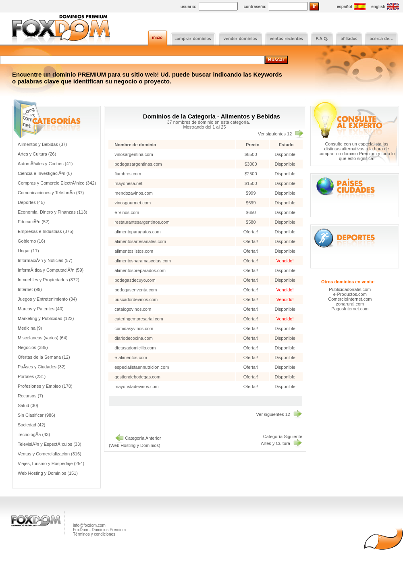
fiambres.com (127, 173)
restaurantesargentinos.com (141, 222)
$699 (251, 202)
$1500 (251, 183)
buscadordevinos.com (136, 299)
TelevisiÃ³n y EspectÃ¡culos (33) (49, 444)
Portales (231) (32, 376)
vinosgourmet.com (132, 202)
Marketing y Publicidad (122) (46, 318)
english (378, 6)
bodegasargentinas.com (138, 164)
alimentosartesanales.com (140, 241)
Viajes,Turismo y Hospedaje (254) (51, 463)
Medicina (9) (30, 328)
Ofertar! (251, 231)
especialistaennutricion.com (141, 367)
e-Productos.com (350, 294)
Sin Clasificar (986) (36, 415)
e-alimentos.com (130, 357)
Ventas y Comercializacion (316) (49, 453)
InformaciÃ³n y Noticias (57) (45, 260)
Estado (286, 144)
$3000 (251, 164)
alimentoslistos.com (133, 251)
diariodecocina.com (133, 338)
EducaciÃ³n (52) (34, 221)
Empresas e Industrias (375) (45, 231)
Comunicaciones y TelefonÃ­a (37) (51, 192)
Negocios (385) (33, 347)
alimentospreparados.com (140, 270)
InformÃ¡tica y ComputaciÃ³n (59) (50, 270)
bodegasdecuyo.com (135, 280)
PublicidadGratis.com (350, 289)
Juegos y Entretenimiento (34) (47, 299)
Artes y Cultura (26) (37, 154)
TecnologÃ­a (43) (34, 434)
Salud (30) (28, 405)
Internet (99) (30, 289)
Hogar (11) (28, 250)
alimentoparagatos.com (137, 231)
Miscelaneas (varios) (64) (42, 337)
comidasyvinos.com (133, 328)
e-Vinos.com (126, 212)
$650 (251, 212)
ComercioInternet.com (350, 299)
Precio (253, 144)
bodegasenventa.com (135, 289)
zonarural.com (350, 303)
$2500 (251, 173)
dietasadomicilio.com (135, 347)
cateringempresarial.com (138, 318)
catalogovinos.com (132, 309)
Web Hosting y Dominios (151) (48, 473)
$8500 (251, 154)
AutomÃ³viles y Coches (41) (45, 163)
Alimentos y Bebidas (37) (42, 144)
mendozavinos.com (133, 193)
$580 (251, 222)
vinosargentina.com (133, 154)
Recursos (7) (30, 395)
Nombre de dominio (135, 144)
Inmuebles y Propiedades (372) (48, 279)
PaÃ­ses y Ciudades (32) (42, 366)
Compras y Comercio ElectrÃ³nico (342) (57, 183)
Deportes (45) (31, 202)
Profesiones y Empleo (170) (45, 386)
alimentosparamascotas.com (142, 260)
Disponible (284, 154)
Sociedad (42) (32, 424)
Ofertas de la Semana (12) (44, 357)
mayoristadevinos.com (136, 386)
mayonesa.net (128, 183)
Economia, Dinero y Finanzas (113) (52, 212)
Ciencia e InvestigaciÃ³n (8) (45, 173)
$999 (251, 193)
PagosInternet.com (349, 308)
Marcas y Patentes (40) (41, 308)
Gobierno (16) (31, 241)
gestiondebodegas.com (137, 376)
